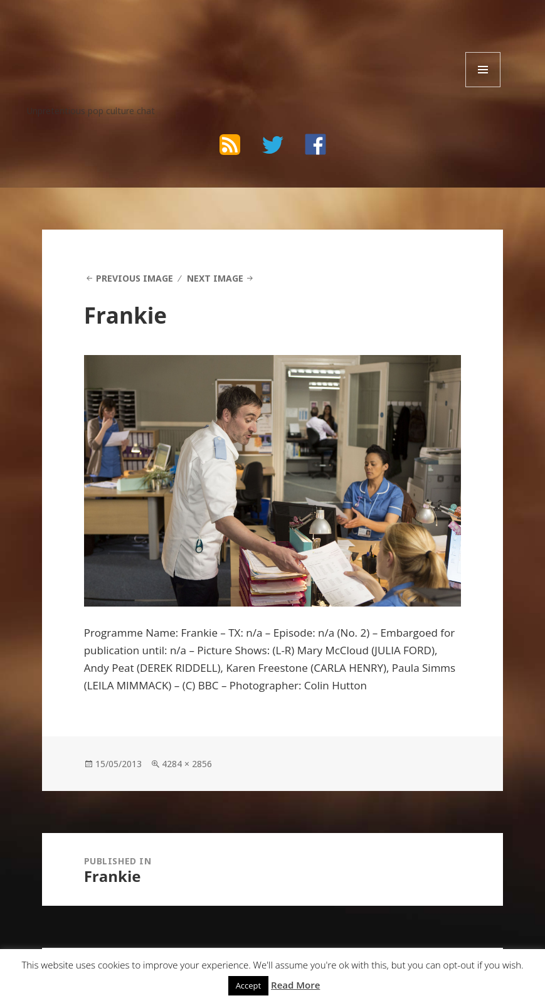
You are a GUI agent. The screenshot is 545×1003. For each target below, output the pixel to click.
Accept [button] (249, 985)
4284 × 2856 (187, 764)
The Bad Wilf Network (126, 38)
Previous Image (134, 278)
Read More (295, 985)
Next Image (215, 278)
